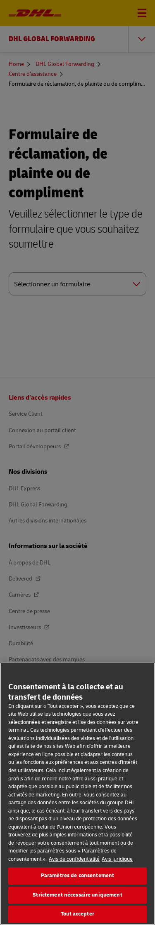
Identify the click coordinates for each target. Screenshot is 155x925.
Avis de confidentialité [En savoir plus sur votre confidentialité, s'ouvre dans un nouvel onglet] (74, 859)
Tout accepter (77, 914)
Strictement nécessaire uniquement (77, 895)
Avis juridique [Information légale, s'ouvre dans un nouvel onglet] (117, 859)
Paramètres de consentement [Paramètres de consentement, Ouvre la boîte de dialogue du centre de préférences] (77, 875)
